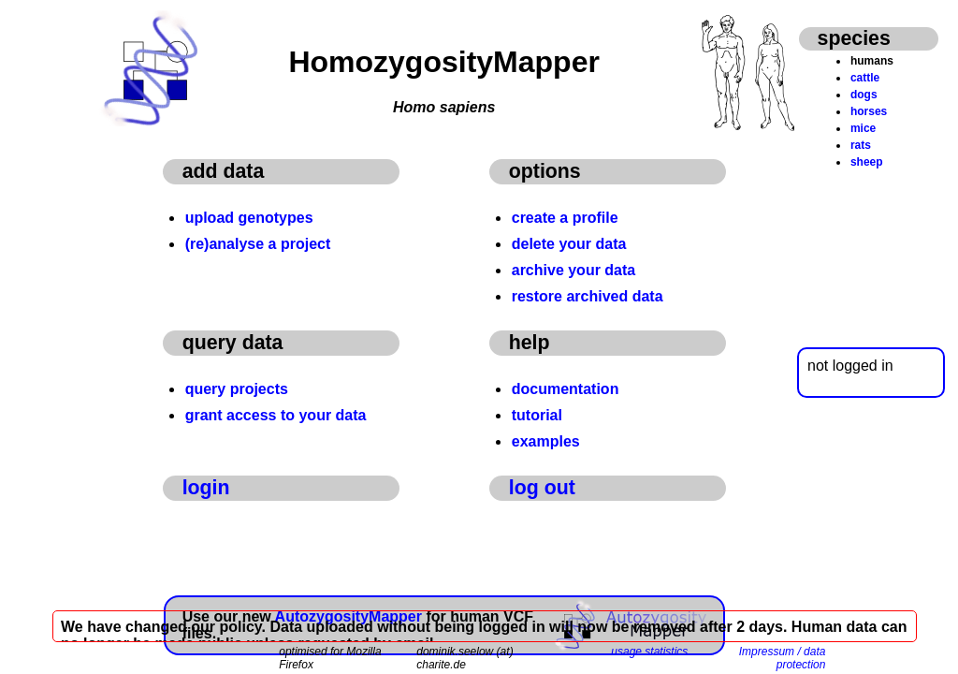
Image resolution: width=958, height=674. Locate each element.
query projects (236, 389)
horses (868, 111)
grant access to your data (276, 415)
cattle (864, 77)
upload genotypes (249, 218)
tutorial (537, 415)
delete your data (569, 244)
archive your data (574, 270)
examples (546, 441)
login (206, 487)
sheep (866, 161)
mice (863, 128)
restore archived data (587, 296)
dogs (864, 94)
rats (860, 145)
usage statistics (649, 651)
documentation (565, 389)
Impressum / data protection (782, 658)
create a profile (565, 218)
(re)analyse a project (258, 244)
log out (542, 487)
